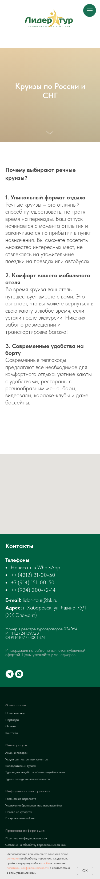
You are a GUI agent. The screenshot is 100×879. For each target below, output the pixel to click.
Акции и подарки (16, 753)
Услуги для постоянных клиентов (26, 759)
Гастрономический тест (21, 818)
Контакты (11, 733)
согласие (13, 858)
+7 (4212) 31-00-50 (33, 575)
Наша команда (15, 713)
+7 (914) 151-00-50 (32, 582)
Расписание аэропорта (20, 799)
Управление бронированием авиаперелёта (33, 805)
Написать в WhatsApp (35, 567)
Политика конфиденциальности (26, 838)
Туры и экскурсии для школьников (27, 779)
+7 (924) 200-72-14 (33, 590)
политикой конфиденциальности (28, 868)
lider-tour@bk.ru (40, 600)
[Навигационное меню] (90, 10)
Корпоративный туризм (20, 766)
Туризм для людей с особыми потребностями (35, 772)
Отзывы (10, 726)
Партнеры (12, 720)
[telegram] (10, 674)
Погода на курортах (18, 812)
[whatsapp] (19, 674)
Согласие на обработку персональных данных (35, 845)
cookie (45, 863)
